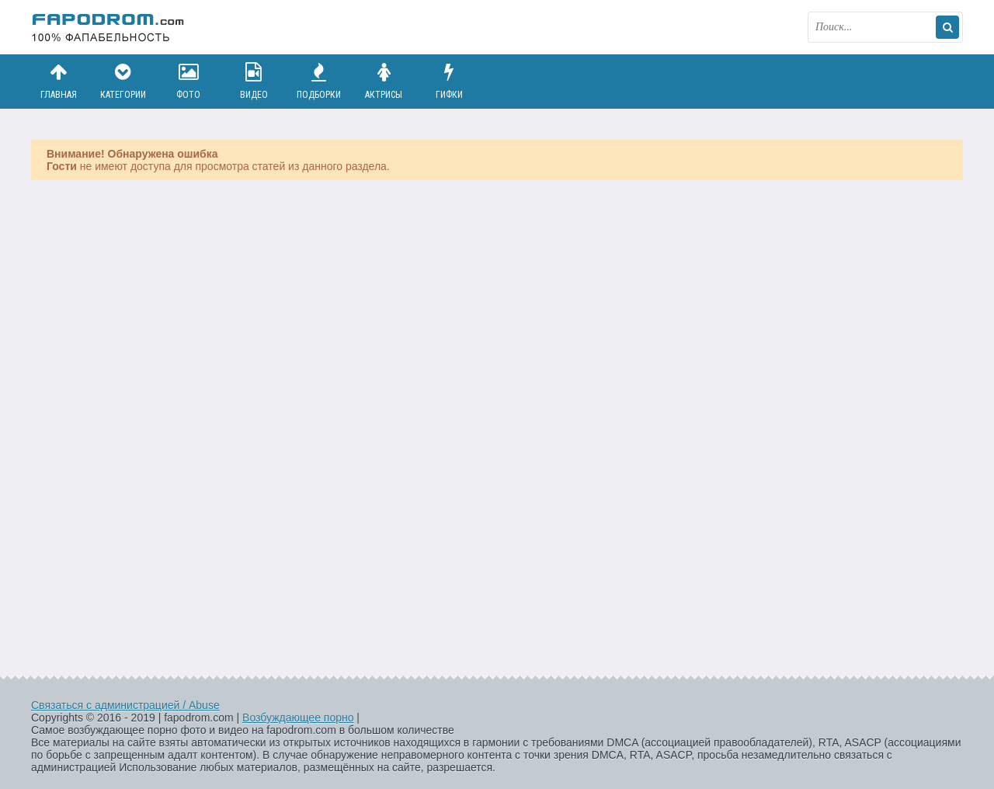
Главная (58, 81)
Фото (189, 81)
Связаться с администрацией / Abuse (125, 705)
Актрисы (383, 81)
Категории (123, 81)
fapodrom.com (108, 27)
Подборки (319, 81)
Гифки (449, 81)
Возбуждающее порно (297, 717)
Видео (254, 81)
